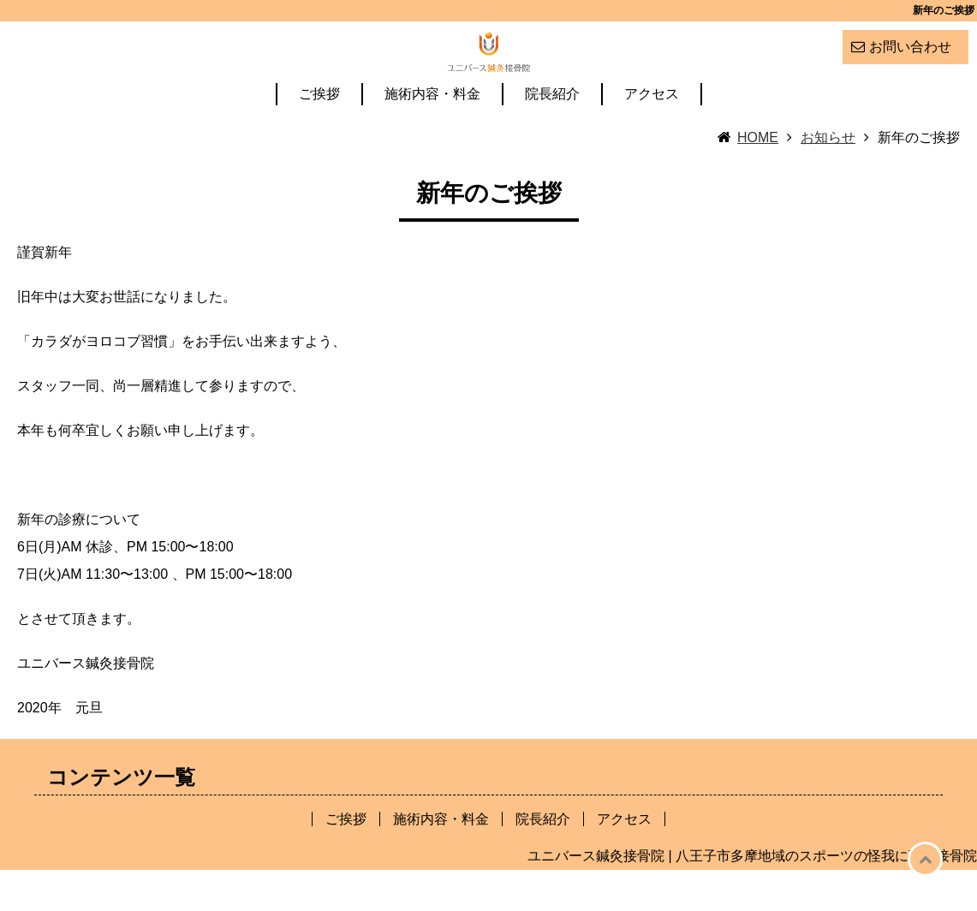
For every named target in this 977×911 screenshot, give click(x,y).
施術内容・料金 (432, 135)
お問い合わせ (910, 46)
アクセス (651, 135)
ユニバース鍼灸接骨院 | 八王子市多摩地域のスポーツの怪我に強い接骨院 (752, 897)
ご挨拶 (319, 135)
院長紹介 (552, 135)
